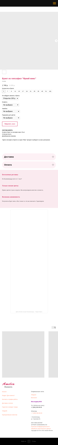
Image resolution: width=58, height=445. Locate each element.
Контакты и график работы (10, 399)
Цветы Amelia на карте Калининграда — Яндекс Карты (29, 311)
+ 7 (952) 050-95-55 (36, 413)
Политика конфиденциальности (40, 426)
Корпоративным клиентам (9, 415)
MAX (40, 401)
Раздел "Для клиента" (8, 395)
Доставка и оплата (7, 403)
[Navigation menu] (54, 3)
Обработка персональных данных (41, 428)
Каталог (4, 391)
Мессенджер (35, 401)
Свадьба (4, 411)
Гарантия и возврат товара (10, 407)
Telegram (33, 395)
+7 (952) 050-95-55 (36, 407)
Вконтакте (34, 397)
